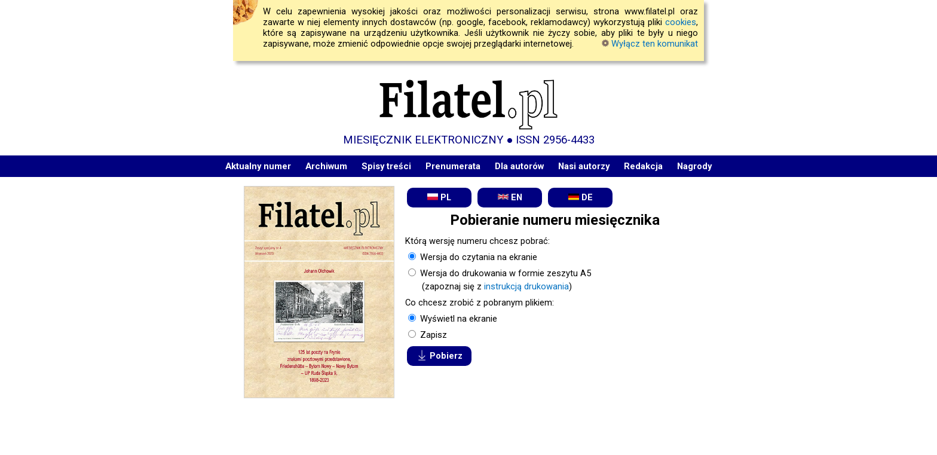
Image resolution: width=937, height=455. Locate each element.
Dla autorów (519, 166)
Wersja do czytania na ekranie (477, 257)
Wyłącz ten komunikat (650, 43)
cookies (680, 22)
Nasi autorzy (584, 166)
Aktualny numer (258, 166)
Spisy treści (386, 166)
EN (510, 197)
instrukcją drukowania (526, 286)
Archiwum (326, 166)
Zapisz (432, 334)
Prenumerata (452, 166)
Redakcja (643, 166)
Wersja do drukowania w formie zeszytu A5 (504, 273)
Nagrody (694, 166)
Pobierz (440, 355)
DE (580, 197)
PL (439, 197)
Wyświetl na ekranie (457, 318)
